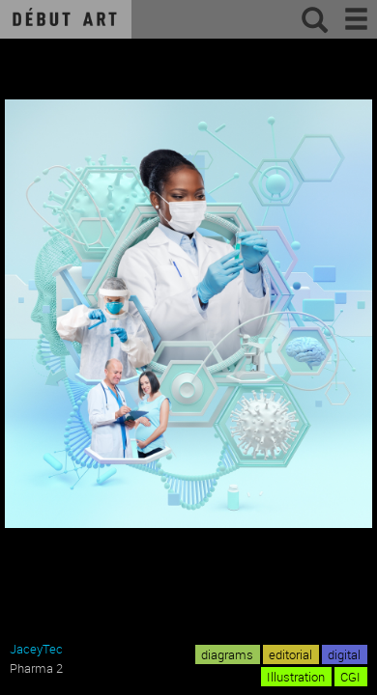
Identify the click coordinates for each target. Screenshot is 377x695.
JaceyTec (36, 648)
